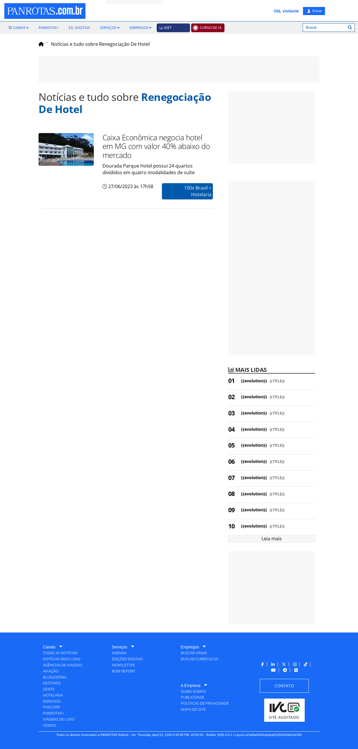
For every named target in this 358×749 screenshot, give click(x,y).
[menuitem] (18, 28)
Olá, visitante (286, 11)
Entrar (314, 11)
